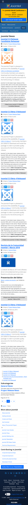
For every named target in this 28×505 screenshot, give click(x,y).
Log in (23, 490)
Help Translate (7, 490)
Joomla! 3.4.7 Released (9, 375)
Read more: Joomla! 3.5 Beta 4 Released (14, 240)
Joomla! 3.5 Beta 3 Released (13, 304)
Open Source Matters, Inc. (17, 497)
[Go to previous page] (5, 401)
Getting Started (6, 416)
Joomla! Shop (5, 433)
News (23, 28)
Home (3, 25)
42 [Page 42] (8, 401)
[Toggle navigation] (3, 1)
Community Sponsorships (9, 459)
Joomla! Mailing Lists (8, 436)
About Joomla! (11, 25)
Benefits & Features (7, 28)
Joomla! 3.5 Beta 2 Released (11, 371)
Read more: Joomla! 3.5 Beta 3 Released (14, 366)
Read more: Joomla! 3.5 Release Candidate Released (14, 105)
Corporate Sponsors (7, 456)
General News (12, 250)
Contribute (5, 31)
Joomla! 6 (17, 28)
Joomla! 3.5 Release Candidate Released (10, 40)
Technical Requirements (9, 445)
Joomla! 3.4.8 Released (9, 373)
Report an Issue (16, 490)
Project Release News (14, 44)
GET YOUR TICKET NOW (14, 20)
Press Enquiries (14, 31)
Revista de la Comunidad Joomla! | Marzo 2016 (12, 246)
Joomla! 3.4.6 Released (9, 380)
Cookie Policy (6, 488)
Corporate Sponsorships (9, 453)
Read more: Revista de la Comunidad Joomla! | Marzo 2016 (14, 298)
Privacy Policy (21, 487)
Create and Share (7, 419)
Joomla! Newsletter (7, 439)
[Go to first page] (2, 401)
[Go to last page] (14, 401)
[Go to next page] (11, 401)
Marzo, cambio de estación (8, 280)
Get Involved (5, 422)
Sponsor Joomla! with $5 (18, 488)
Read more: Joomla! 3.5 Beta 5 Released (14, 173)
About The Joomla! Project (9, 425)
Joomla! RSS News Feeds (9, 442)
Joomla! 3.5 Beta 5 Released (13, 111)
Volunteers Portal (7, 462)
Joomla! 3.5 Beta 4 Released (13, 178)
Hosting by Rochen (14, 504)
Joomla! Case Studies (8, 430)
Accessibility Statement (9, 487)
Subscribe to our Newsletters (12, 467)
